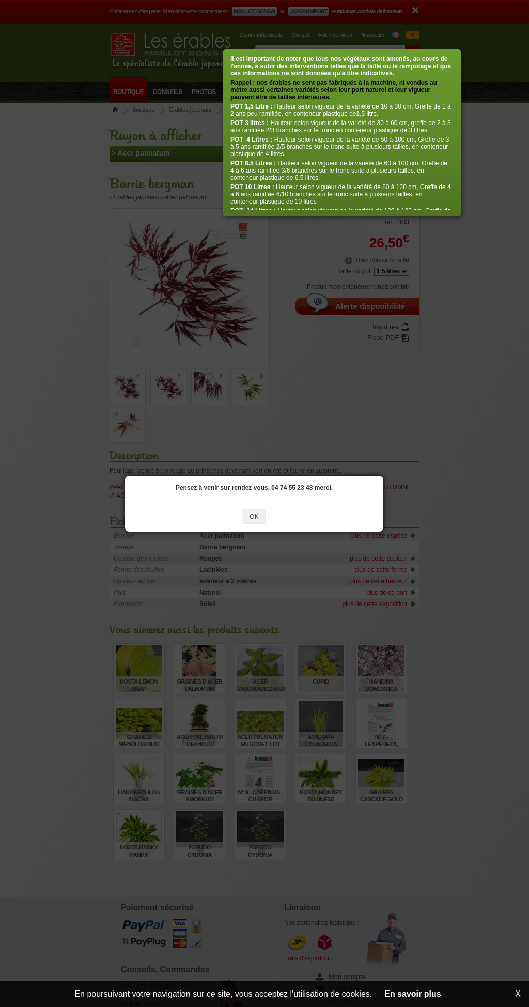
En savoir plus (412, 993)
